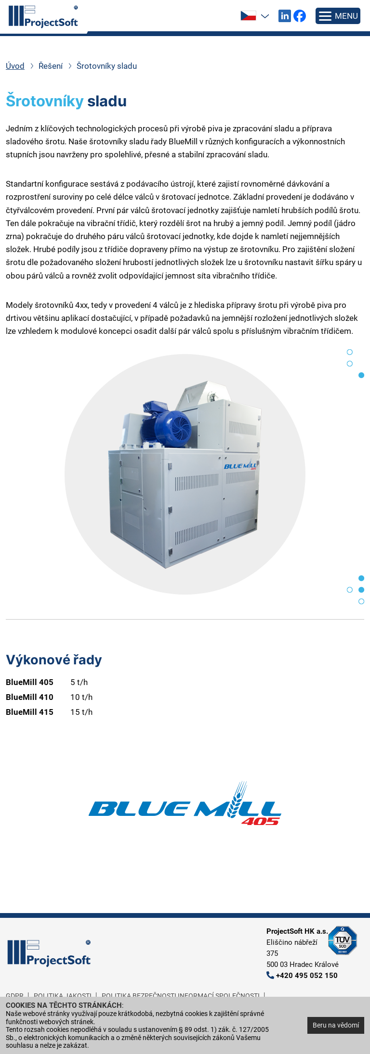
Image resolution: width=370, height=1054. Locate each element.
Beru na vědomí (336, 1025)
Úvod (15, 66)
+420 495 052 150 (307, 975)
